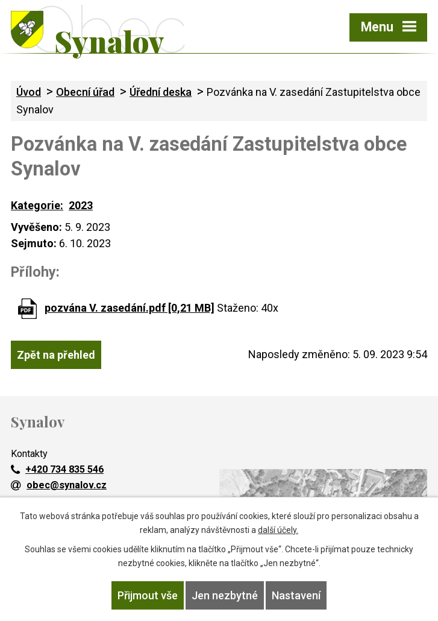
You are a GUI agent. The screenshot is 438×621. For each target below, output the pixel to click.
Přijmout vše (147, 595)
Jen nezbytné (225, 595)
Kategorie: (37, 205)
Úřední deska (161, 92)
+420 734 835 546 (57, 469)
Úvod (28, 92)
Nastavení (296, 595)
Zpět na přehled (56, 354)
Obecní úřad (85, 92)
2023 (81, 205)
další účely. (278, 530)
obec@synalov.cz (59, 485)
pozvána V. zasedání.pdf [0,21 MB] (129, 307)
